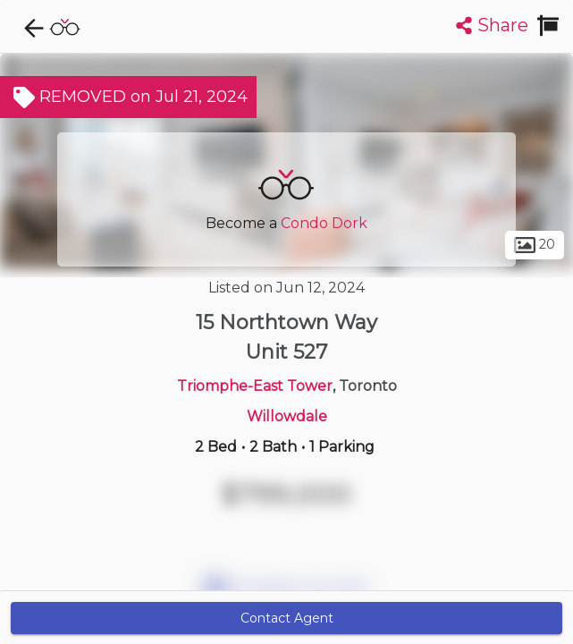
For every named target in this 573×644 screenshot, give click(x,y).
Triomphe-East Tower (255, 385)
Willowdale (287, 416)
